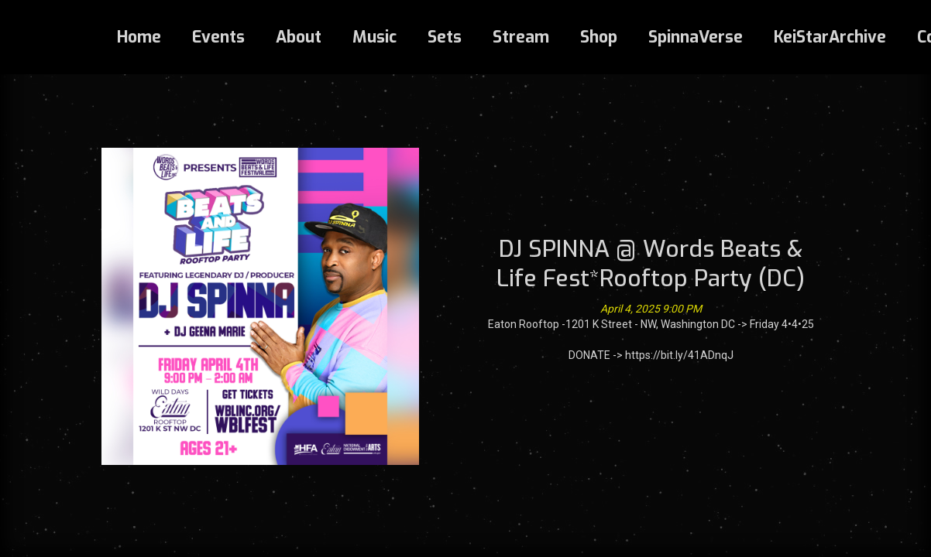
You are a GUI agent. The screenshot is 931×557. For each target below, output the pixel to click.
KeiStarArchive (830, 37)
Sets (445, 37)
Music (374, 37)
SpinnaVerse (695, 37)
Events (218, 37)
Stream (521, 37)
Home (139, 37)
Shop (598, 37)
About (298, 37)
